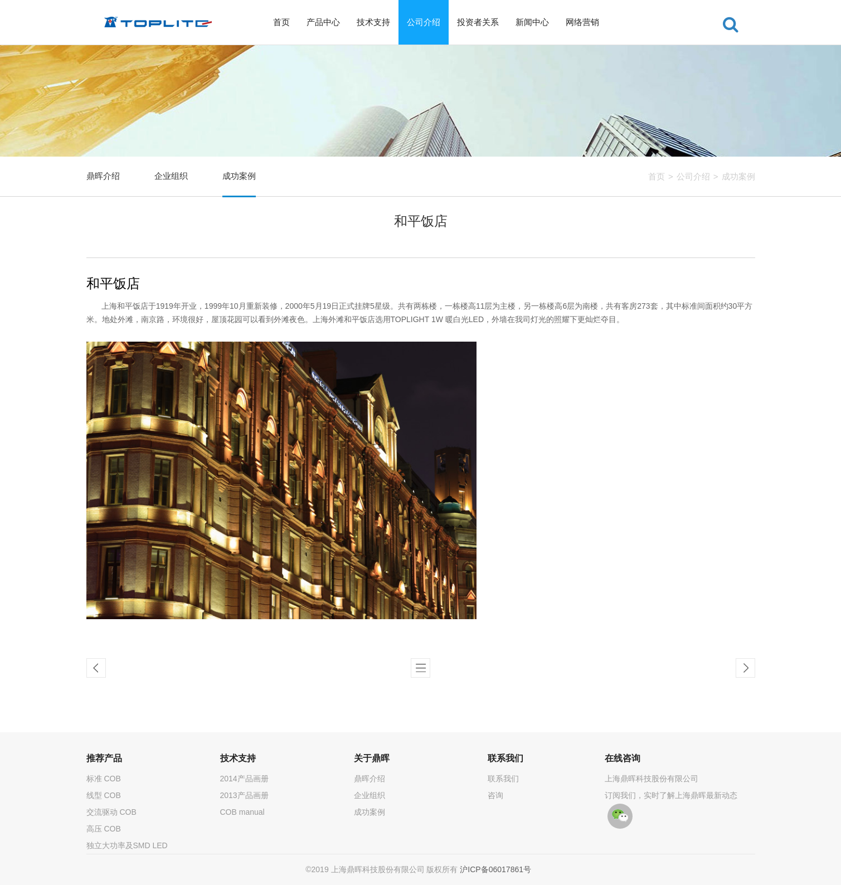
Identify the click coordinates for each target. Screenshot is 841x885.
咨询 (495, 795)
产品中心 (323, 22)
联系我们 (503, 778)
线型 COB (103, 795)
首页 (281, 22)
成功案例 (738, 176)
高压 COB (103, 828)
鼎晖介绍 (103, 176)
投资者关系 (478, 22)
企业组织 (171, 176)
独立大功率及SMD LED (127, 845)
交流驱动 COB (111, 812)
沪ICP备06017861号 (495, 869)
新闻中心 (532, 22)
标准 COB (103, 778)
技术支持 (373, 22)
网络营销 (582, 22)
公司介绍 (423, 22)
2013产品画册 (244, 795)
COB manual (242, 812)
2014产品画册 (244, 778)
